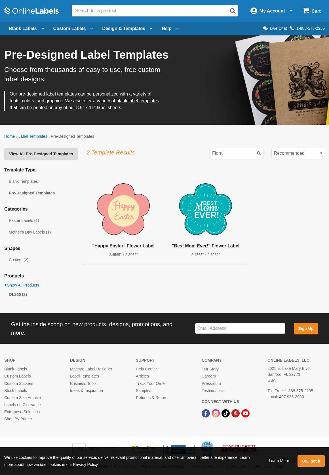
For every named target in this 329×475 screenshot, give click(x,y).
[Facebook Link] (206, 413)
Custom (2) (18, 260)
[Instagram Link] (216, 413)
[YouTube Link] (245, 413)
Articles (142, 376)
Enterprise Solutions (22, 412)
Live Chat (275, 28)
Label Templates (32, 136)
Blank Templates (23, 181)
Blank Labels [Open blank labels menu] (26, 28)
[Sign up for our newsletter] (240, 328)
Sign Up (305, 328)
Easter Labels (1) (24, 220)
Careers (209, 376)
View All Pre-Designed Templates (41, 154)
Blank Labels (15, 369)
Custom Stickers (18, 383)
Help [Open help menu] (170, 28)
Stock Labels (15, 390)
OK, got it (311, 461)
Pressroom (211, 383)
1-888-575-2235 (307, 28)
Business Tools (83, 383)
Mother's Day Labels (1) (30, 232)
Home (9, 136)
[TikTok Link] (226, 413)
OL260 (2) (18, 294)
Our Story (210, 369)
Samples (143, 390)
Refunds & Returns (152, 397)
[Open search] (233, 11)
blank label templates (137, 100)
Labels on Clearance (22, 404)
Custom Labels (17, 376)
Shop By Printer (18, 419)
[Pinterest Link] (236, 413)
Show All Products (21, 285)
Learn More (279, 460)
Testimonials (212, 390)
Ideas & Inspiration (86, 390)
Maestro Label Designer (91, 369)
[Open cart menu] (311, 10)
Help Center (146, 369)
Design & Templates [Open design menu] (127, 28)
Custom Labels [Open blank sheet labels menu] (73, 28)
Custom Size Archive (22, 397)
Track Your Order (151, 383)
